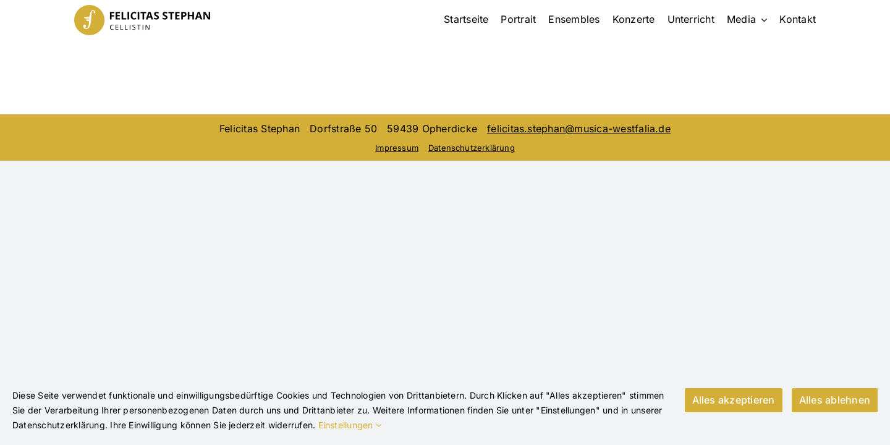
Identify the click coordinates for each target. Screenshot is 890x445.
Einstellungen (350, 425)
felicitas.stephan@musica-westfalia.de (579, 128)
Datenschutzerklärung (471, 148)
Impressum (396, 148)
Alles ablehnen (834, 400)
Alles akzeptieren (733, 400)
